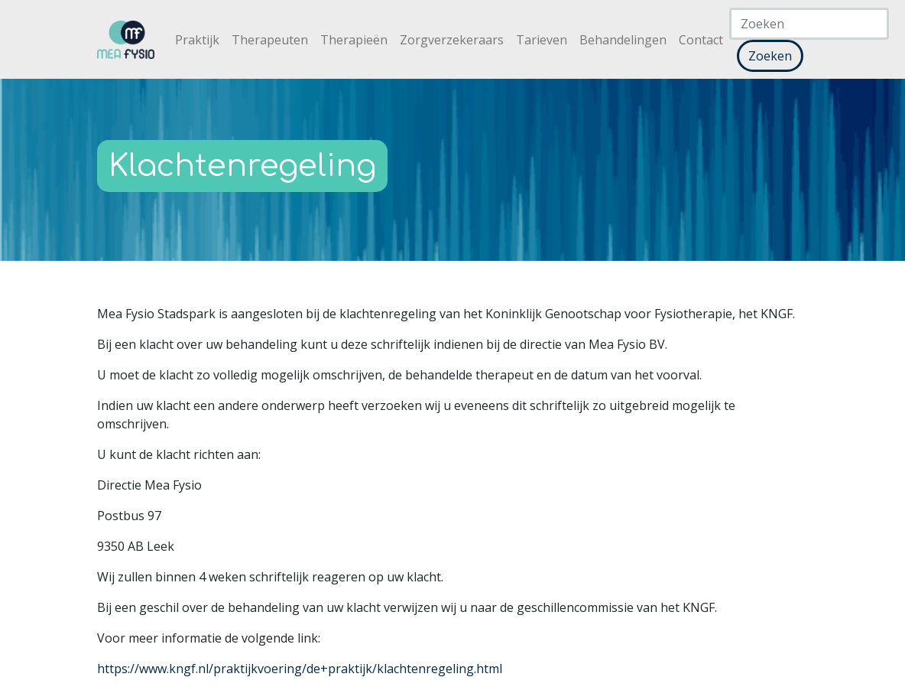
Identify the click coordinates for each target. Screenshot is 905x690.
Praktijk (197, 39)
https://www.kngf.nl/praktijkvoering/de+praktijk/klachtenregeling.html (299, 668)
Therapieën (354, 39)
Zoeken (770, 55)
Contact (701, 39)
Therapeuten (270, 39)
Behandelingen (623, 39)
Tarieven (541, 39)
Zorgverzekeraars (452, 39)
